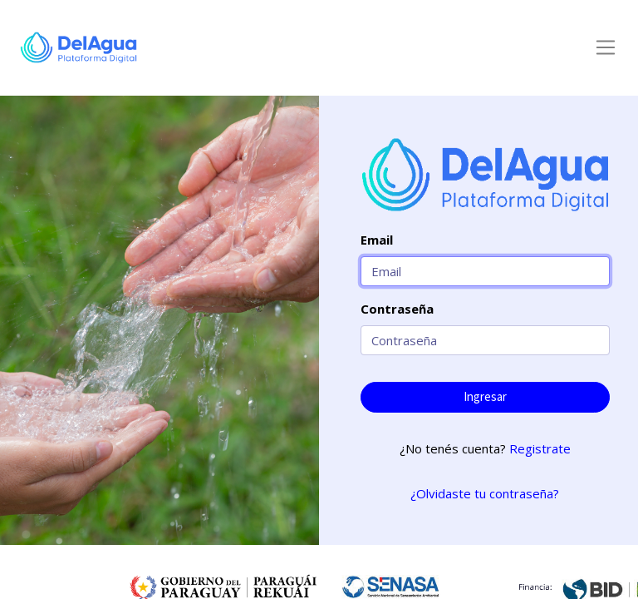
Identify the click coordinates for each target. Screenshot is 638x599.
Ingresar (485, 396)
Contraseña (397, 308)
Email (377, 239)
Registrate (540, 448)
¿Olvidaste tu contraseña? (484, 493)
